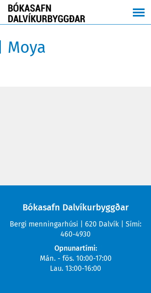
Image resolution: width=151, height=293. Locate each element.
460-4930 (75, 234)
